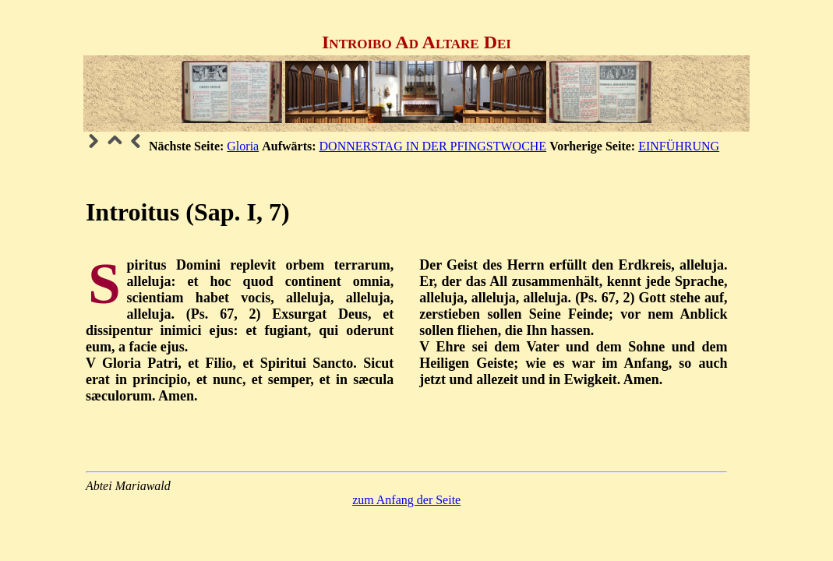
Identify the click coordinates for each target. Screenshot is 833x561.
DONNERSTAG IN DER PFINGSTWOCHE (433, 146)
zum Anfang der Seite (406, 499)
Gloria (243, 146)
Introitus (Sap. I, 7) (188, 212)
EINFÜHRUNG (678, 146)
